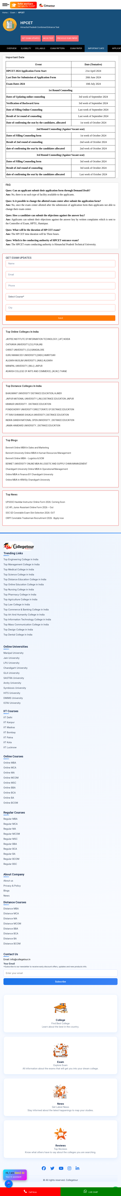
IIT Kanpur (9, 722)
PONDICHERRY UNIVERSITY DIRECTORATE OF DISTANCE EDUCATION (40, 409)
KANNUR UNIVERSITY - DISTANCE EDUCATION (28, 404)
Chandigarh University (15, 667)
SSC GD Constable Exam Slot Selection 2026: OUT (30, 512)
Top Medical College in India (18, 569)
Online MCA (9, 767)
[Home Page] (47, 5)
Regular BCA (10, 848)
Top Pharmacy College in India (19, 594)
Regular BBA (10, 843)
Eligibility (26, 47)
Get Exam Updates (32, 38)
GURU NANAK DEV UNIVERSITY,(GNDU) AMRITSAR (30, 355)
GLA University (11, 672)
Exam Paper (76, 47)
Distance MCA (11, 913)
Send (60, 317)
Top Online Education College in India (23, 584)
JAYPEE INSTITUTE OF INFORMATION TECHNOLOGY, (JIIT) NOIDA (38, 339)
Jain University (11, 657)
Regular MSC (10, 838)
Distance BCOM (11, 943)
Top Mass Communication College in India (26, 624)
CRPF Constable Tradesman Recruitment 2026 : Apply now (35, 517)
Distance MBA (11, 908)
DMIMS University (13, 697)
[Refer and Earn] (23, 5)
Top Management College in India (21, 564)
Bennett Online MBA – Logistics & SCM (25, 458)
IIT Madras (9, 727)
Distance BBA (10, 928)
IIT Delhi (7, 717)
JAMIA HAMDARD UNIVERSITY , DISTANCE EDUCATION (33, 425)
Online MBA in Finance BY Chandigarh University (29, 474)
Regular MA (9, 828)
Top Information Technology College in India (27, 619)
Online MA (9, 772)
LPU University (11, 662)
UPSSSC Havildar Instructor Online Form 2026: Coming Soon (35, 501)
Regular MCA (10, 823)
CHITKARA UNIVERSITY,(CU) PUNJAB (24, 344)
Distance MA (10, 918)
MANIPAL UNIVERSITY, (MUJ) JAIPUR (24, 365)
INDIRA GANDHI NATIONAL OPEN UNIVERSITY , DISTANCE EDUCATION (40, 420)
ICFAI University (12, 702)
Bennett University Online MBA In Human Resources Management (38, 452)
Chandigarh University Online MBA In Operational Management (37, 468)
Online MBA (9, 762)
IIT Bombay (9, 732)
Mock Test (52, 38)
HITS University (11, 692)
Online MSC (9, 782)
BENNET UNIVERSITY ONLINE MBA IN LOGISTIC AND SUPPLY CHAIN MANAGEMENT (46, 463)
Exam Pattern (57, 47)
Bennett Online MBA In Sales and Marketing (27, 447)
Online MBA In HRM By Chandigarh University (28, 479)
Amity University (12, 682)
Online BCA (9, 792)
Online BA (8, 797)
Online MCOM (11, 777)
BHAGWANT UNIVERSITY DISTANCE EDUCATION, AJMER (34, 393)
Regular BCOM (11, 858)
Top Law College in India (16, 604)
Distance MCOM (12, 923)
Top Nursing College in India (18, 589)
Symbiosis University (14, 687)
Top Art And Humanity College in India (24, 614)
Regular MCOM (11, 833)
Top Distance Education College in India (24, 579)
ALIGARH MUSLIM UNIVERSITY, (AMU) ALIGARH (29, 360)
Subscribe (60, 981)
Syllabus (40, 47)
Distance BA (10, 938)
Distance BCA (10, 933)
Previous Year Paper (74, 38)
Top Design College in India (18, 629)
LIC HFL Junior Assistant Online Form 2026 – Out (29, 507)
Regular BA (9, 853)
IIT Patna (8, 737)
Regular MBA (10, 818)
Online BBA (9, 787)
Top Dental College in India (17, 634)
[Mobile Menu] (5, 5)
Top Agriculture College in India (20, 599)
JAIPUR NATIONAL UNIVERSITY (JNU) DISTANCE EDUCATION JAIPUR (40, 398)
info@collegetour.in (20, 959)
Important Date (96, 47)
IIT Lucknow (10, 747)
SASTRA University (13, 677)
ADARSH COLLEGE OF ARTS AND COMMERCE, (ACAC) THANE (36, 371)
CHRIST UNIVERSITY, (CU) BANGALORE (25, 349)
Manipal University (13, 652)
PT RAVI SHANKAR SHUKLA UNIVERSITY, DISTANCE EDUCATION (37, 414)
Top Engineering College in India (20, 559)
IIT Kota (7, 742)
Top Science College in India (18, 574)
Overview (12, 47)
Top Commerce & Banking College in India (26, 609)
